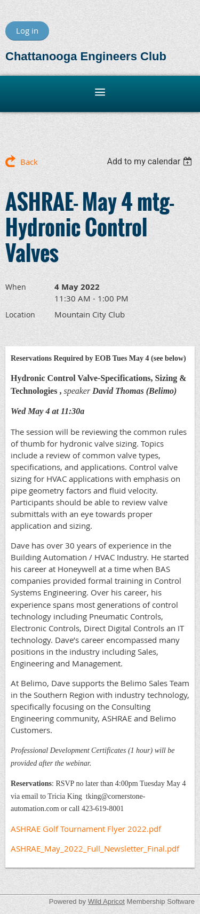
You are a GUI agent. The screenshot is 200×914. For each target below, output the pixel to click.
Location (20, 314)
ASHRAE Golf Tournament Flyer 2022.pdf (86, 828)
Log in (27, 30)
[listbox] (151, 161)
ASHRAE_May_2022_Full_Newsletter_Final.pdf (95, 848)
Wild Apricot (106, 901)
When (15, 287)
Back (29, 161)
